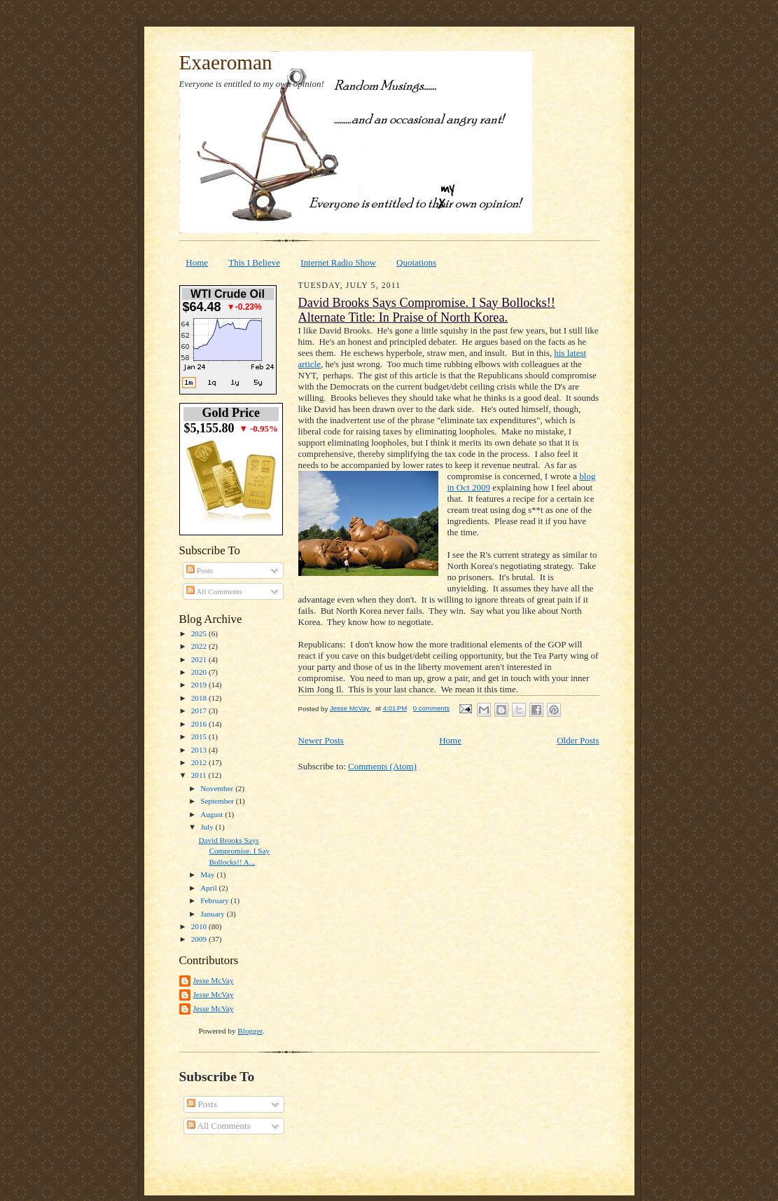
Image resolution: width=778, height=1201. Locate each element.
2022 (200, 646)
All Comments (214, 591)
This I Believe (254, 262)
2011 (200, 775)
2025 (200, 633)
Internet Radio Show (338, 262)
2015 (200, 736)
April (209, 888)
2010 (200, 926)
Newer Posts (321, 740)
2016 (200, 724)
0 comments (431, 708)
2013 (200, 750)
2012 (200, 762)
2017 (200, 710)
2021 (200, 659)
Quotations (416, 262)
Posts (199, 570)
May (208, 874)
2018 (200, 698)
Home (197, 262)
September (218, 801)
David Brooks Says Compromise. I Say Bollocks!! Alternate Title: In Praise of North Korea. (426, 310)
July (207, 827)
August (212, 814)
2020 (200, 672)
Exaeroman (225, 62)
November (217, 788)
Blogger (249, 1031)
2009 (200, 939)
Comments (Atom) (382, 766)
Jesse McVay (213, 980)
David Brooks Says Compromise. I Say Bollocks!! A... (234, 851)
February (215, 900)
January (213, 914)
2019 (200, 684)
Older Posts (578, 740)
